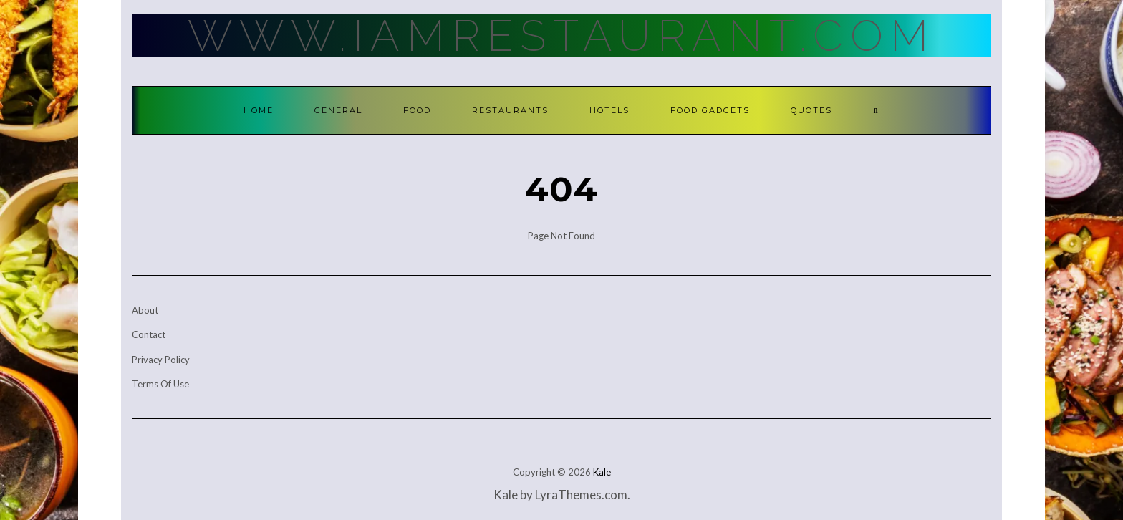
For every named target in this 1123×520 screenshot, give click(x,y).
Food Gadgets (710, 110)
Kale (602, 472)
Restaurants (510, 110)
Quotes (811, 110)
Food (417, 110)
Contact (148, 334)
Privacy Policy (161, 359)
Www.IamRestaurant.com (561, 36)
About (145, 310)
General (338, 110)
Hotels (609, 110)
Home (259, 110)
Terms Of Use (160, 384)
